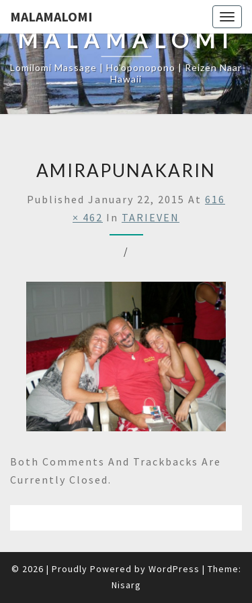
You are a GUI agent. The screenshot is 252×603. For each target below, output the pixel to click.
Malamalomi (51, 16)
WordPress (174, 569)
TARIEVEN (150, 217)
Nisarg (126, 585)
